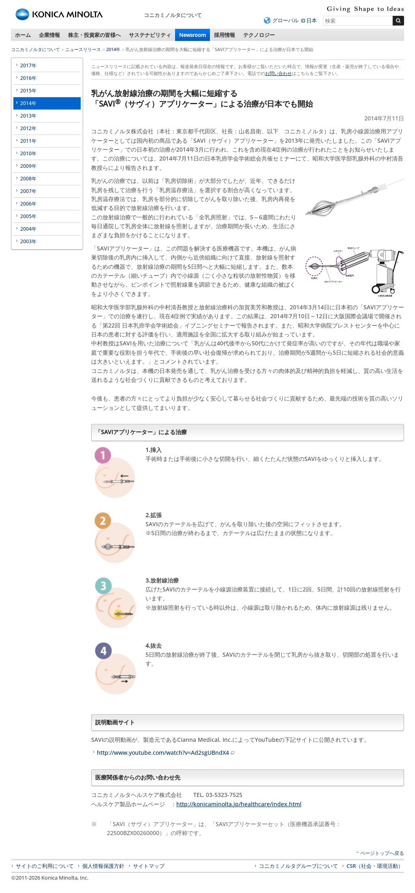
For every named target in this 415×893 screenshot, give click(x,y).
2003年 (28, 241)
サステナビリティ (150, 35)
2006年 (28, 203)
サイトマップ (149, 865)
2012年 (28, 128)
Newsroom (192, 35)
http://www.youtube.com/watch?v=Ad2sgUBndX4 (166, 752)
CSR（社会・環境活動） (375, 865)
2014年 (113, 49)
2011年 (28, 140)
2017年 (28, 65)
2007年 (28, 191)
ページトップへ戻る (382, 853)
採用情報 (224, 35)
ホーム (23, 35)
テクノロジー (259, 35)
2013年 (28, 115)
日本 (311, 20)
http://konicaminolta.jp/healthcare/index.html (239, 804)
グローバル (285, 20)
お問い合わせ (278, 73)
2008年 (28, 178)
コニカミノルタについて (35, 49)
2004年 (28, 228)
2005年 (28, 216)
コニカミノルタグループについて (298, 865)
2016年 (28, 78)
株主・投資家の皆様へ (94, 35)
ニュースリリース (83, 49)
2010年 (28, 153)
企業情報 (49, 35)
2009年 (28, 166)
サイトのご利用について (45, 865)
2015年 (28, 90)
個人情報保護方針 (103, 865)
